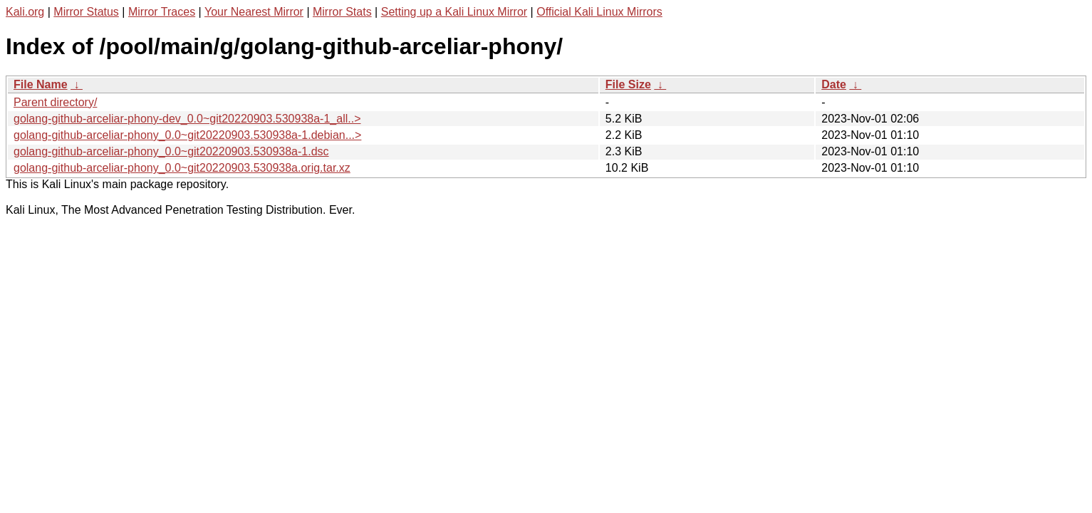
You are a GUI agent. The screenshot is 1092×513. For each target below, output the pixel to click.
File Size (628, 84)
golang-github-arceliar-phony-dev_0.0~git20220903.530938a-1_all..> (187, 119)
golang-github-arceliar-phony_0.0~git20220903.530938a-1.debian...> (187, 135)
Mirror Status (86, 12)
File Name (41, 84)
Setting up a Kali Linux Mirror (454, 12)
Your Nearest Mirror (253, 12)
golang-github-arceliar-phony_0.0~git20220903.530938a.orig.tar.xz (182, 168)
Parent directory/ (55, 102)
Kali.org (25, 12)
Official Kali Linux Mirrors (599, 12)
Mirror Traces (161, 12)
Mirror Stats (342, 12)
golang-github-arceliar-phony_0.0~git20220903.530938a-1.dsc (171, 151)
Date (833, 84)
